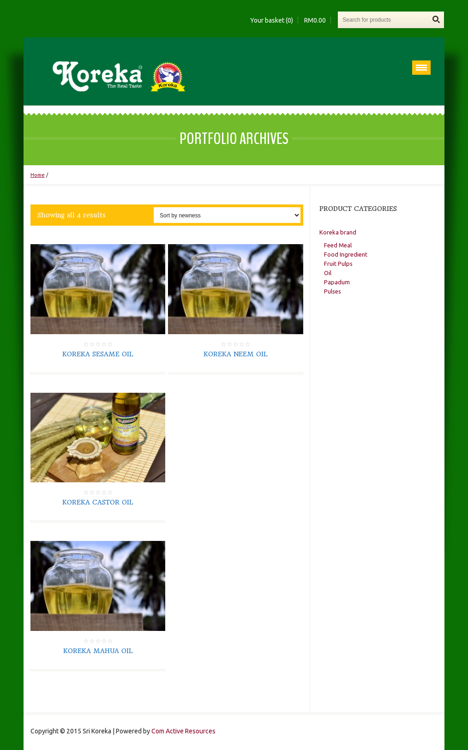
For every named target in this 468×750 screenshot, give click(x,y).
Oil (327, 273)
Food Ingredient (345, 254)
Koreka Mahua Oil (98, 650)
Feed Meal (338, 245)
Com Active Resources (183, 731)
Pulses (332, 291)
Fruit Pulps (338, 263)
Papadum (337, 282)
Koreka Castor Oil (97, 502)
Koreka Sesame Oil (97, 354)
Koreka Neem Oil (236, 354)
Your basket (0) (271, 20)
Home (37, 175)
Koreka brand (337, 232)
